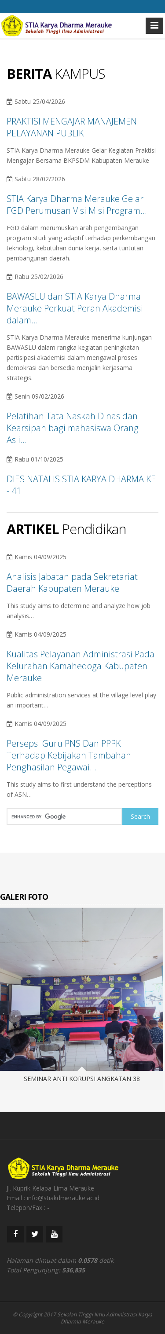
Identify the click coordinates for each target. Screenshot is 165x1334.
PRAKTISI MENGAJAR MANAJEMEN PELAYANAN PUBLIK (72, 127)
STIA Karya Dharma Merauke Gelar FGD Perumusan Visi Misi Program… (77, 204)
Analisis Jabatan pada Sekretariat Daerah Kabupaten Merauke (72, 582)
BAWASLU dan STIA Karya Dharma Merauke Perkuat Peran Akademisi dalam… (75, 308)
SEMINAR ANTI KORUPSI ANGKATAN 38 (82, 1078)
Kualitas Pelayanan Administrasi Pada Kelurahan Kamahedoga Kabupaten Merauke (80, 666)
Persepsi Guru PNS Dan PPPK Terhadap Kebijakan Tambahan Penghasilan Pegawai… (69, 755)
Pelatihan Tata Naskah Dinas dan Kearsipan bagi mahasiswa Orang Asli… (73, 428)
